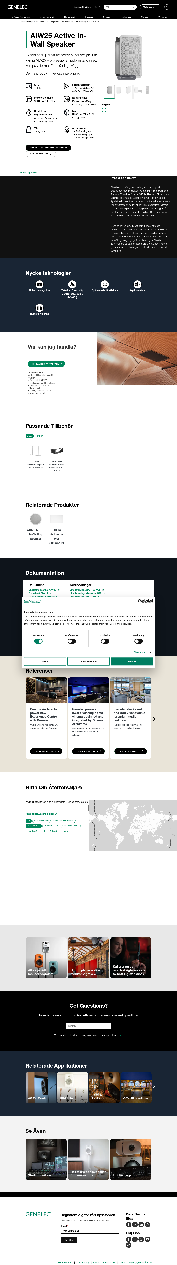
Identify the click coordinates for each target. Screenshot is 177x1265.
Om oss (144, 17)
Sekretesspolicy (65, 1262)
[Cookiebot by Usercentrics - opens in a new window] (140, 601)
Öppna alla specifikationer (48, 147)
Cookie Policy (83, 1262)
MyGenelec (148, 7)
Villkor (122, 1262)
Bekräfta (69, 1240)
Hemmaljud (69, 17)
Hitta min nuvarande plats (41, 813)
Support (89, 17)
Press (96, 1262)
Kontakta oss (109, 1262)
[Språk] (97, 7)
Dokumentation (40, 154)
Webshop (162, 17)
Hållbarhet (126, 17)
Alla (29, 436)
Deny (45, 661)
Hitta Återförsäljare (82, 7)
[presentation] (154, 91)
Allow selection (88, 661)
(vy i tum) (49, 121)
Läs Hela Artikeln (47, 751)
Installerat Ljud (47, 17)
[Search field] (120, 7)
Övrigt (40, 436)
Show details (140, 652)
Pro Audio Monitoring (20, 17)
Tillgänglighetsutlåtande (140, 1262)
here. (120, 1035)
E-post (64, 1226)
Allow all (131, 661)
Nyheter (107, 17)
